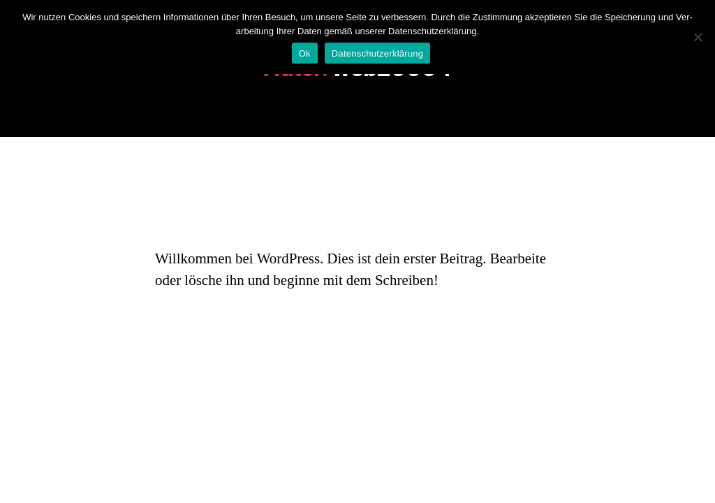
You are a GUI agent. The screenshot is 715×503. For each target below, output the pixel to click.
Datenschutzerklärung (377, 53)
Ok (305, 53)
